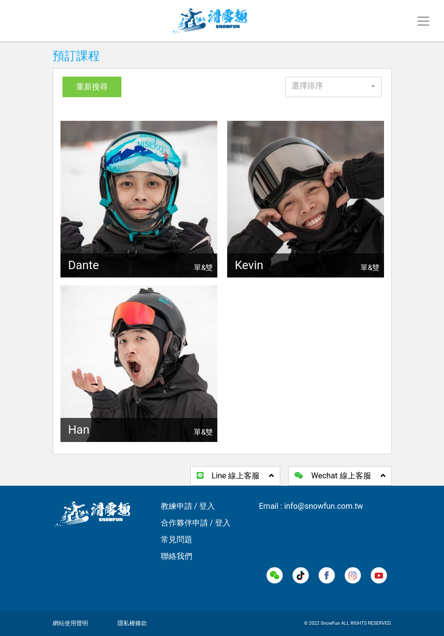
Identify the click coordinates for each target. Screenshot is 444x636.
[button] (333, 87)
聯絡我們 (176, 556)
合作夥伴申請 (184, 522)
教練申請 (176, 506)
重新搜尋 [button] (92, 86)
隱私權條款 (132, 623)
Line (235, 475)
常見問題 (176, 539)
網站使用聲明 (70, 623)
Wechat (340, 475)
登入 (207, 506)
